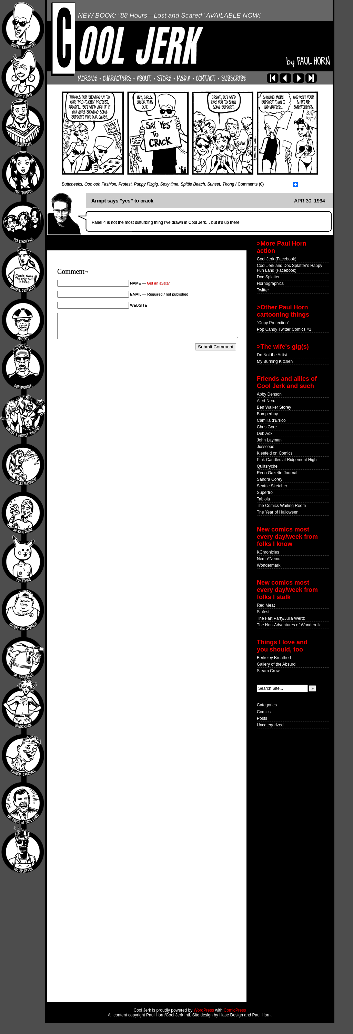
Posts (262, 718)
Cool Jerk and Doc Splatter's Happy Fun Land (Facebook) (289, 268)
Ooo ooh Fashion (100, 184)
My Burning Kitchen (275, 361)
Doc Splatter (268, 277)
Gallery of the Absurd (276, 664)
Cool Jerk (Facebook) (276, 259)
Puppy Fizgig (146, 184)
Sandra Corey (269, 479)
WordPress (204, 1010)
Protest (125, 184)
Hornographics (270, 283)
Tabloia (263, 499)
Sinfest (263, 611)
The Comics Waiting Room (281, 505)
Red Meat (266, 605)
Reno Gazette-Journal (277, 472)
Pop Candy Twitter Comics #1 (284, 329)
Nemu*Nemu (269, 558)
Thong (228, 184)
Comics (264, 711)
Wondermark (268, 565)
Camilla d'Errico (271, 420)
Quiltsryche (267, 466)
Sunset (213, 184)
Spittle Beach (193, 184)
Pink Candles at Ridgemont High (286, 459)
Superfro (265, 492)
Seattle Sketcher (272, 486)
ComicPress (235, 1010)
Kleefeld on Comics (274, 453)
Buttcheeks (72, 184)
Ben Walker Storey (274, 407)
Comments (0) (251, 184)
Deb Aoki (265, 433)
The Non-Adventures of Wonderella (289, 625)
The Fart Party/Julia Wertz (281, 618)
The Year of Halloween (278, 512)
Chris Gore (267, 427)
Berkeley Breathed (274, 657)
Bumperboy (267, 413)
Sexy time (169, 184)
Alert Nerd (266, 400)
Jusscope (265, 446)
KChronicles (268, 552)
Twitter (263, 290)
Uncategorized (270, 725)
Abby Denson (269, 394)
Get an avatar (158, 283)
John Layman (269, 440)
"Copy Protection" (273, 322)
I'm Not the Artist (272, 354)
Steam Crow (268, 670)
